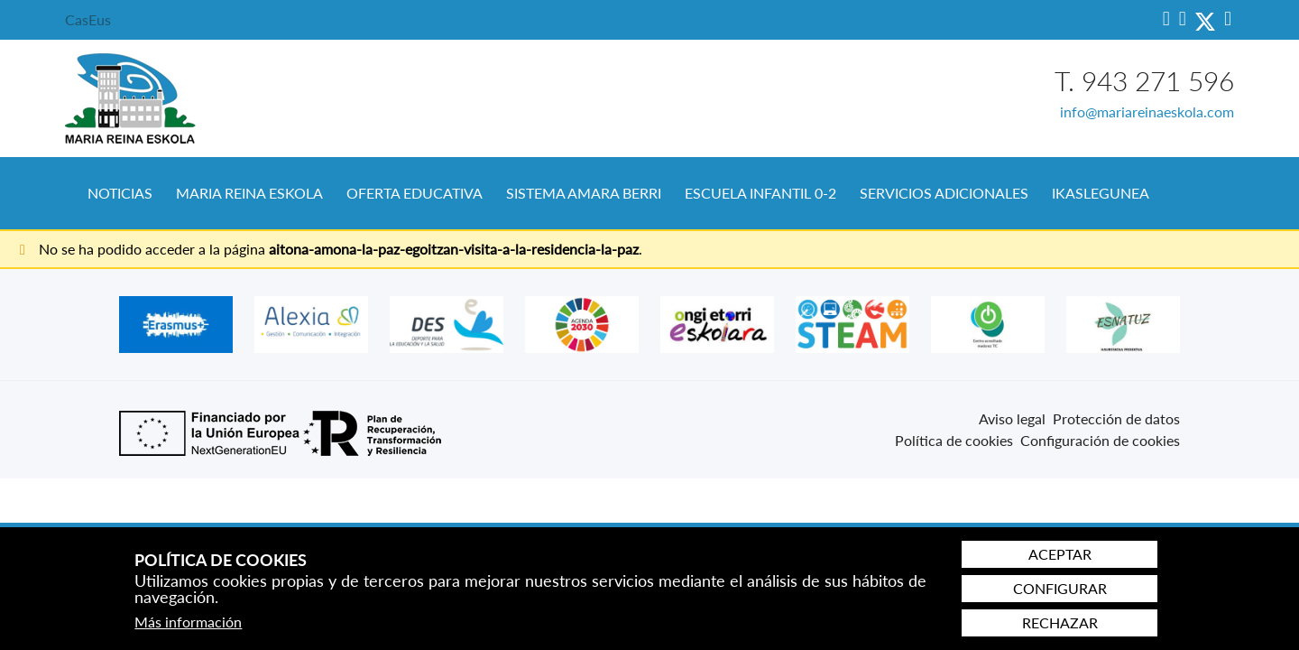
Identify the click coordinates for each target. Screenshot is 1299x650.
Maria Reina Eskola (249, 192)
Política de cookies (954, 440)
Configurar (1060, 588)
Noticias (120, 192)
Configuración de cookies (1100, 440)
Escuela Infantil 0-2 (760, 192)
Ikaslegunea (1100, 192)
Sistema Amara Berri (583, 192)
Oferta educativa (414, 192)
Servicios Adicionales (944, 192)
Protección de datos (1116, 418)
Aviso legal (1012, 418)
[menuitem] (120, 193)
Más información (188, 621)
